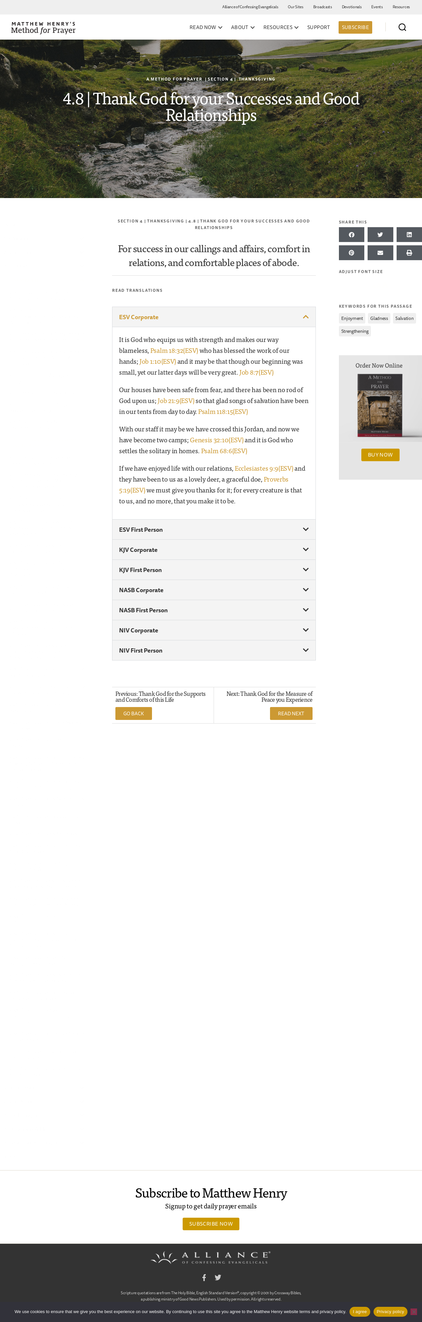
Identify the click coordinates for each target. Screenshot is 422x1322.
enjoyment (352, 317)
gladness (379, 317)
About (240, 27)
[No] (413, 1311)
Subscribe (355, 27)
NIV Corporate (138, 630)
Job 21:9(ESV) (176, 400)
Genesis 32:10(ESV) (217, 439)
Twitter (218, 1278)
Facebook (204, 1278)
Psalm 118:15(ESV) (223, 411)
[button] (214, 317)
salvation (404, 317)
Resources (401, 7)
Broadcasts (322, 7)
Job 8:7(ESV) (256, 371)
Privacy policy (390, 1311)
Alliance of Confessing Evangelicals (250, 7)
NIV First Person (141, 650)
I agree (360, 1311)
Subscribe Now (211, 1223)
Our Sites (295, 7)
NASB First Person (143, 610)
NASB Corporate (141, 589)
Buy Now (380, 453)
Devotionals (352, 7)
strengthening (355, 330)
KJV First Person (140, 569)
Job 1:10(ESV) (157, 361)
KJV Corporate (138, 549)
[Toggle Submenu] (82, 238)
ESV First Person (141, 529)
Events (376, 7)
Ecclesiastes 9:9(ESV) (264, 467)
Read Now (203, 27)
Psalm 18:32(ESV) (174, 350)
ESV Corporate (139, 317)
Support (318, 27)
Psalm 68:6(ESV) (224, 450)
